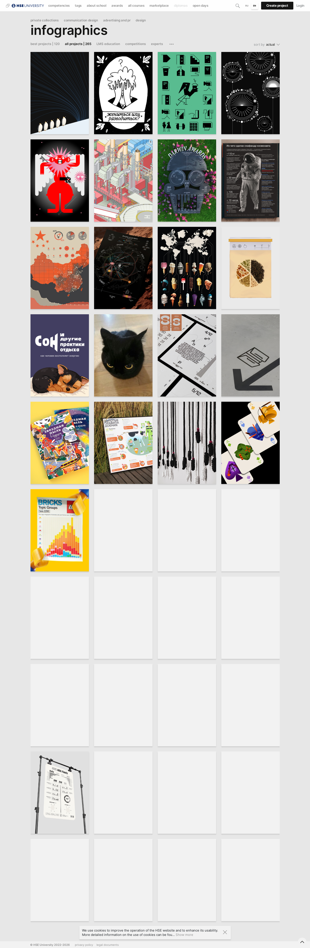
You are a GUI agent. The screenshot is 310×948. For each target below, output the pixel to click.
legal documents (107, 944)
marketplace (159, 5)
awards (117, 5)
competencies (59, 5)
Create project (277, 5)
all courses (136, 5)
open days (200, 5)
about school (96, 5)
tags (78, 5)
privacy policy (84, 944)
